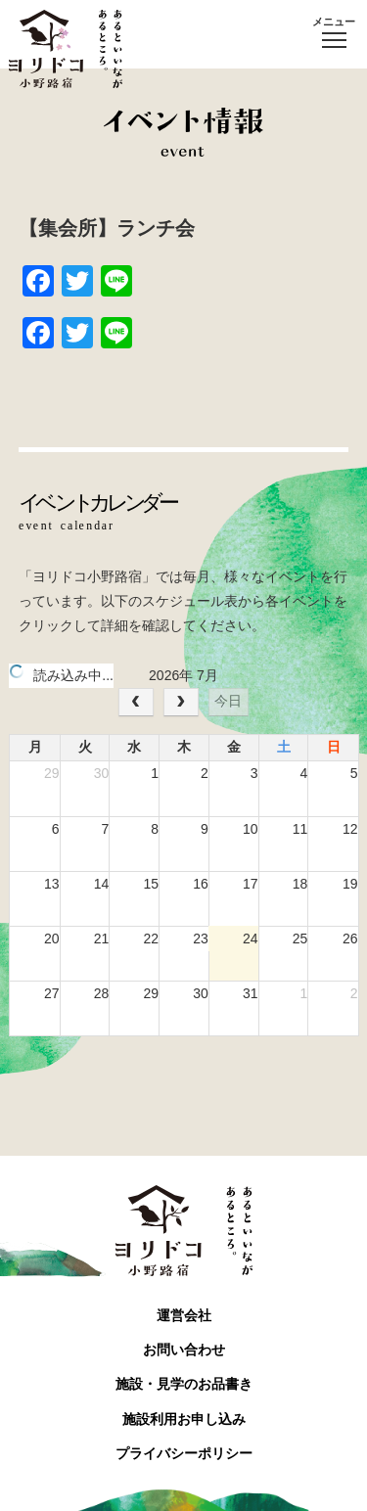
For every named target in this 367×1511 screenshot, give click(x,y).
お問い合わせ (184, 1349)
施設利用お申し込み (184, 1419)
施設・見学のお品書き (183, 1384)
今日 (228, 701)
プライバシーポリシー (183, 1453)
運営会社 (184, 1315)
